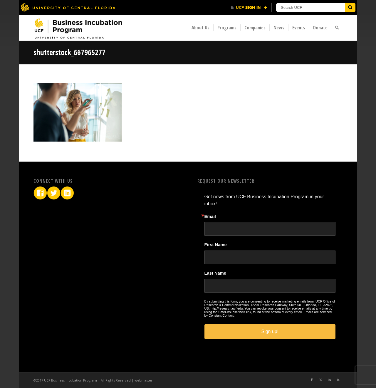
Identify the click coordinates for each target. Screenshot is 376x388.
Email (210, 216)
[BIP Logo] (78, 28)
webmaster (143, 380)
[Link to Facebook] (311, 379)
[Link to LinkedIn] (329, 379)
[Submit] (350, 7)
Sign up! (269, 331)
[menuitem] (200, 28)
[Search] (337, 28)
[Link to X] (320, 379)
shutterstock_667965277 (69, 52)
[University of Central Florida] (68, 7)
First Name (215, 245)
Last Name (215, 273)
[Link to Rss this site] (338, 379)
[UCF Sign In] (249, 8)
